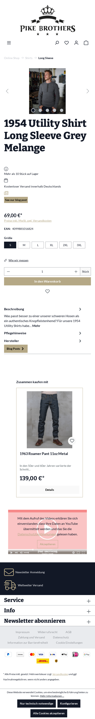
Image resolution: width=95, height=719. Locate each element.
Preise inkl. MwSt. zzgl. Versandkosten (28, 220)
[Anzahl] (42, 271)
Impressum (23, 632)
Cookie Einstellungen (69, 642)
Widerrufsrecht (47, 632)
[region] (47, 91)
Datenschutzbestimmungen (37, 534)
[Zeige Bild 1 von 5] (33, 110)
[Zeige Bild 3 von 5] (47, 110)
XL (51, 245)
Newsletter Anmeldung (30, 572)
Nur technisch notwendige (36, 703)
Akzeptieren (47, 544)
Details (49, 489)
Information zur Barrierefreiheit (28, 642)
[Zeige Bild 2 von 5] (40, 110)
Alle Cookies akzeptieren (49, 713)
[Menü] (9, 43)
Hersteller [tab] (43, 341)
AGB (68, 632)
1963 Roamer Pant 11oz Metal (44, 453)
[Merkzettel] (66, 43)
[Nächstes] (88, 91)
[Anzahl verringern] (8, 271)
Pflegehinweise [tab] (43, 333)
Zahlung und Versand (31, 637)
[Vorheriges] (7, 91)
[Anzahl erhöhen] (76, 271)
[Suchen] (57, 43)
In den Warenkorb (47, 281)
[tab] (43, 317)
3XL (79, 245)
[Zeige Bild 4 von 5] (54, 110)
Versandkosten (60, 674)
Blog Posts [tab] (16, 348)
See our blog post (16, 200)
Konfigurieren (69, 703)
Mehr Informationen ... (52, 695)
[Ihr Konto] (76, 43)
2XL (65, 245)
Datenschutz (61, 637)
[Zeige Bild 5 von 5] (61, 110)
